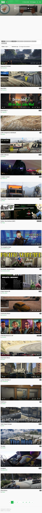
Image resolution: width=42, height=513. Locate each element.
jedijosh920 (4, 470)
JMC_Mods (4, 293)
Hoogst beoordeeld (21, 46)
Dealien (4, 447)
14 (26, 502)
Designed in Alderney (6, 509)
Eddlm (3, 134)
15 (29, 502)
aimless (4, 156)
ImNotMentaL (5, 381)
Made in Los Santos (5, 510)
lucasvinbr (4, 67)
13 (23, 502)
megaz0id (4, 112)
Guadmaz (4, 90)
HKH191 (4, 337)
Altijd (5, 46)
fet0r (3, 425)
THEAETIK (4, 178)
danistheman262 (6, 248)
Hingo (3, 222)
